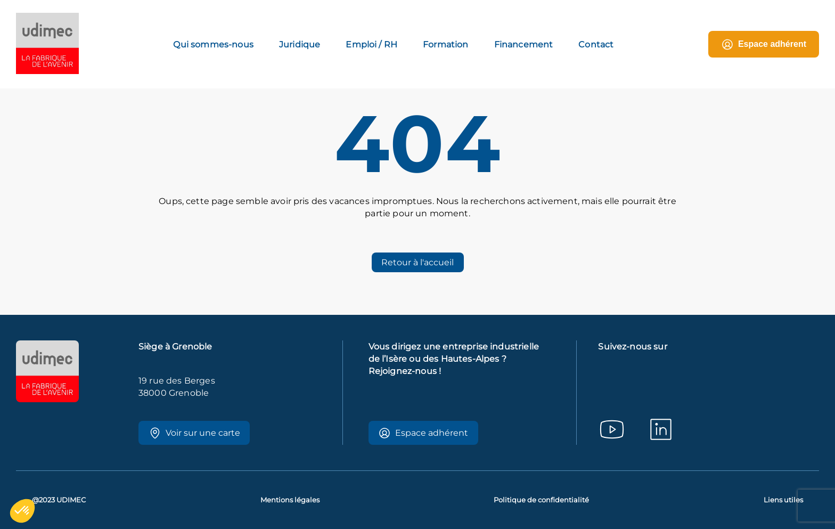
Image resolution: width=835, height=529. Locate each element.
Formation (445, 44)
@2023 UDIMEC (59, 500)
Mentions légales (290, 500)
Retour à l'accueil (417, 262)
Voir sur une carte (194, 433)
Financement (523, 44)
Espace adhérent (763, 44)
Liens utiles (783, 500)
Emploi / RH (371, 44)
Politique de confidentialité (541, 500)
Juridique (299, 44)
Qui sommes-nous (213, 44)
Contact (595, 44)
